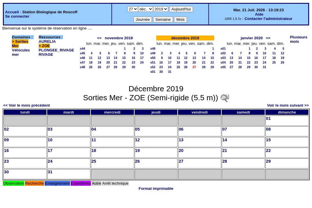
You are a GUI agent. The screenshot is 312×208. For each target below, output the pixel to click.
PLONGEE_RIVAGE (56, 50)
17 (142, 58)
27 (108, 67)
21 (115, 62)
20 (108, 62)
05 (137, 129)
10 (142, 53)
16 (133, 58)
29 (124, 67)
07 (224, 129)
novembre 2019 (119, 38)
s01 (152, 71)
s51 (152, 62)
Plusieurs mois (298, 39)
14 (115, 58)
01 (268, 118)
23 (133, 62)
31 (170, 71)
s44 (82, 48)
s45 (82, 53)
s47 (82, 62)
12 (99, 58)
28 (115, 67)
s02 (223, 53)
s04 (223, 62)
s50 (152, 58)
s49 (152, 53)
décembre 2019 (185, 38)
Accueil (12, 12)
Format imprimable (156, 188)
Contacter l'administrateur (268, 18)
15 (124, 58)
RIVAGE (46, 54)
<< (99, 38)
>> (268, 38)
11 (91, 58)
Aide (259, 14)
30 (133, 67)
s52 (152, 67)
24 (142, 62)
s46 (82, 58)
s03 (223, 58)
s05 (223, 67)
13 (108, 58)
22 (124, 62)
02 (6, 129)
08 (268, 129)
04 (93, 129)
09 (6, 140)
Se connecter (17, 16)
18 (91, 62)
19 (99, 62)
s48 (82, 67)
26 (99, 67)
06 (181, 129)
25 (91, 67)
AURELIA (47, 41)
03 (50, 129)
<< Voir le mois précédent (26, 105)
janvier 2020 (252, 38)
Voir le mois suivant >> (288, 105)
